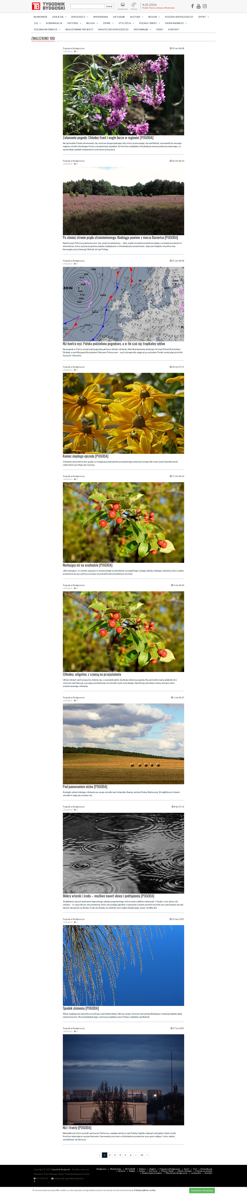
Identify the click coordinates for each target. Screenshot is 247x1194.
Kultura (142, 1169)
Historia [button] (74, 23)
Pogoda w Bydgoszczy (179, 16)
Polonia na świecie (203, 1171)
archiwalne (196, 1173)
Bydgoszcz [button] (80, 16)
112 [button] (37, 23)
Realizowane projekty (79, 29)
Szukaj (109, 6)
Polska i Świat (167, 1171)
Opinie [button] (108, 23)
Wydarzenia (100, 16)
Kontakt (173, 29)
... (136, 1155)
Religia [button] (92, 23)
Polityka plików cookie (144, 1190)
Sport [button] (203, 16)
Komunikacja (54, 23)
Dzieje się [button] (59, 16)
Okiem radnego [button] (176, 23)
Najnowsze (40, 16)
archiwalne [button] (142, 29)
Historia (121, 1171)
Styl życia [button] (126, 23)
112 (195, 1169)
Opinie (142, 1171)
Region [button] (154, 16)
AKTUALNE (119, 16)
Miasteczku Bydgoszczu (113, 29)
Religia (132, 1171)
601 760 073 (41, 1178)
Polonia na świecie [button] (47, 29)
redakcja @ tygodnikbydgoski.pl (67, 1178)
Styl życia (153, 1171)
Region (152, 1169)
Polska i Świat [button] (149, 23)
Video (159, 29)
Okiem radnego (184, 1171)
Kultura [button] (136, 16)
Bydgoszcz (101, 1169)
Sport (186, 1169)
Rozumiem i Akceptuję (202, 1190)
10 (142, 1155)
